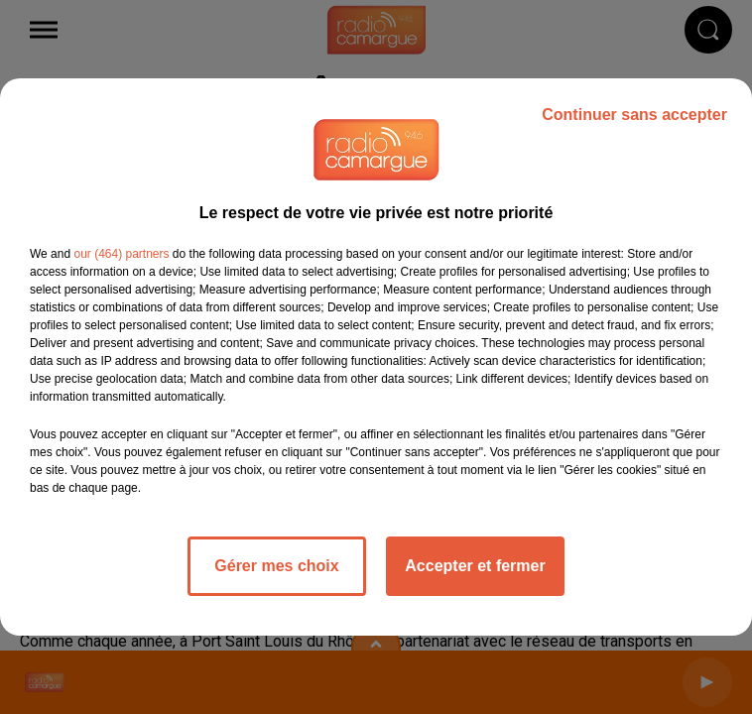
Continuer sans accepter (634, 114)
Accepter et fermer (475, 565)
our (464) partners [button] (121, 254)
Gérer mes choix (276, 565)
